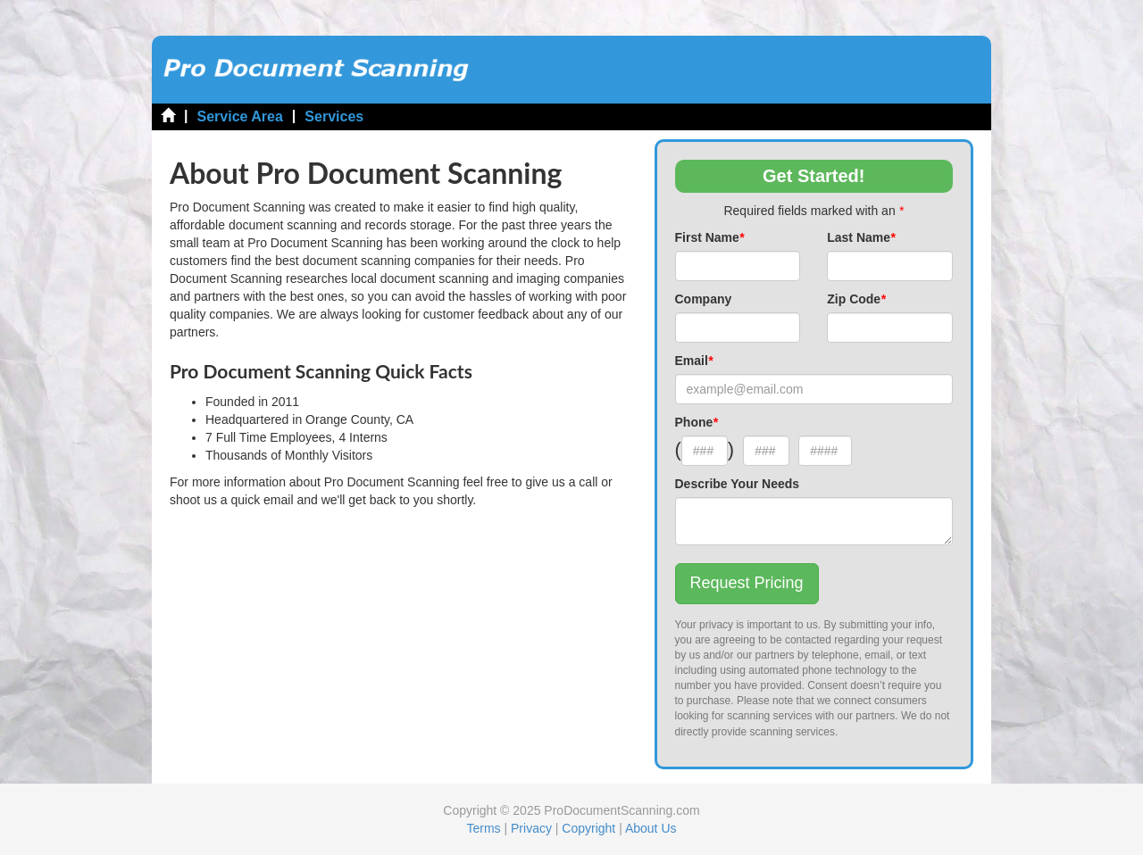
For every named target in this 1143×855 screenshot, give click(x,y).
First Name (710, 237)
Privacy (531, 828)
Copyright (588, 828)
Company (703, 299)
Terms (483, 828)
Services (334, 116)
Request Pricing (747, 583)
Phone (696, 422)
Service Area (239, 116)
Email (694, 360)
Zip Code (856, 299)
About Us (651, 828)
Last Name (861, 237)
